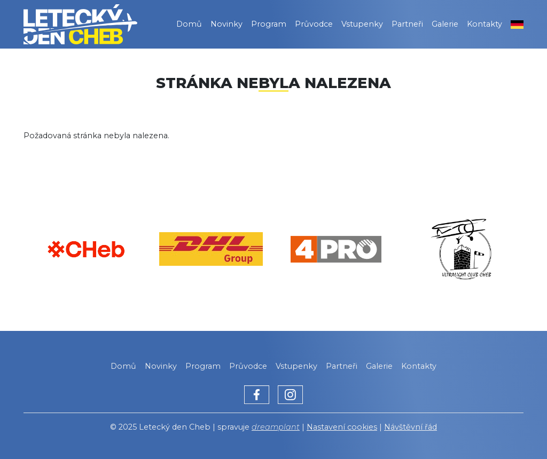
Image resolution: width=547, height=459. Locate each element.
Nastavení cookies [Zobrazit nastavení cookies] (342, 427)
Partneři (407, 24)
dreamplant (276, 427)
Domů (189, 24)
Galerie (445, 24)
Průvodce (314, 24)
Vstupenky (362, 24)
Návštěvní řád (410, 427)
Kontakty (484, 24)
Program (268, 24)
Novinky (226, 24)
